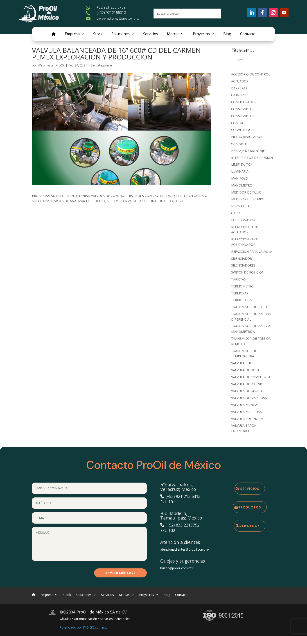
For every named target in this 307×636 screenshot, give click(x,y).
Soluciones (120, 34)
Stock (97, 34)
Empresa (72, 34)
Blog (227, 34)
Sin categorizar (101, 65)
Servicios (150, 34)
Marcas (173, 34)
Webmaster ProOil (51, 65)
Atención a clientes (180, 542)
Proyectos (201, 34)
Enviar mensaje (120, 573)
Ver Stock (249, 526)
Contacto (247, 34)
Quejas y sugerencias (182, 561)
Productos (249, 507)
